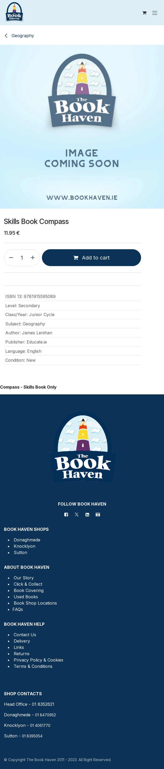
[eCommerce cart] (144, 12)
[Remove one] (10, 257)
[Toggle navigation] (154, 12)
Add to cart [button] (91, 257)
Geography (19, 35)
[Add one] (34, 257)
